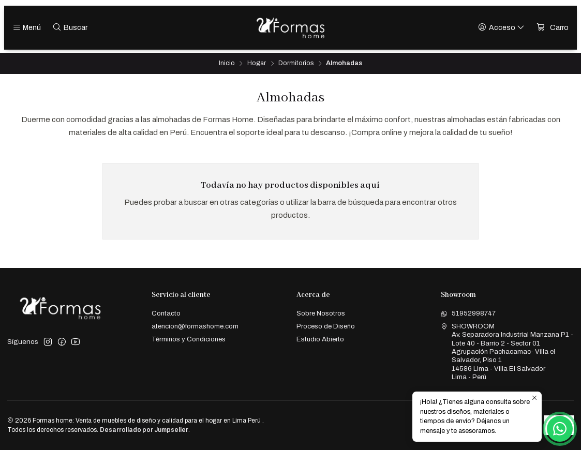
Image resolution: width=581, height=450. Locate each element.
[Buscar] (69, 28)
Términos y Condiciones (189, 339)
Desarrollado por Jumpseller (144, 429)
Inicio (227, 63)
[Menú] (26, 28)
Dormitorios (296, 63)
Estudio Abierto (320, 339)
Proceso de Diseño (325, 326)
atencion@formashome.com (195, 326)
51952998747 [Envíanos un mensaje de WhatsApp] (468, 313)
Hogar (256, 63)
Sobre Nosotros (320, 313)
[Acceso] (501, 28)
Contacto (166, 313)
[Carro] (552, 28)
